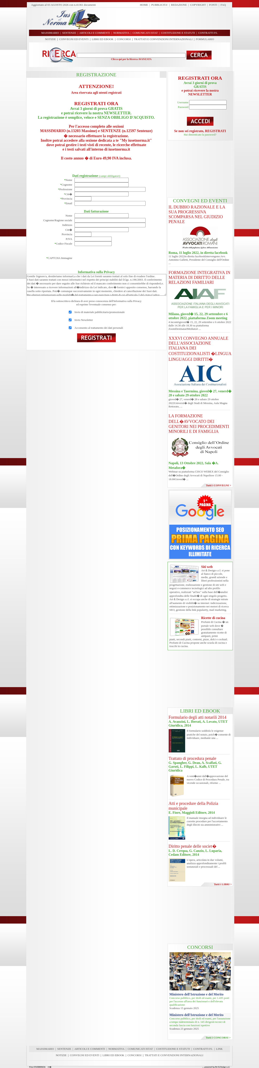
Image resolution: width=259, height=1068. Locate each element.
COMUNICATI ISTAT (140, 1048)
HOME (144, 4)
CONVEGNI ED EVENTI (74, 39)
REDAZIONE (179, 4)
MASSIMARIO (45, 1048)
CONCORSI (124, 39)
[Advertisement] (166, 18)
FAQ (223, 4)
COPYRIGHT (198, 4)
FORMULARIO (205, 39)
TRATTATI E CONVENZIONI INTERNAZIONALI (163, 39)
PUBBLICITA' (159, 4)
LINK (219, 1048)
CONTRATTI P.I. (203, 1048)
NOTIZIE (50, 39)
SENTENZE (64, 1048)
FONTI (213, 4)
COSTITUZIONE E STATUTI (173, 1048)
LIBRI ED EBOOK (103, 39)
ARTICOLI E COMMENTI (89, 1048)
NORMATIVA (116, 1048)
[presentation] (106, 258)
